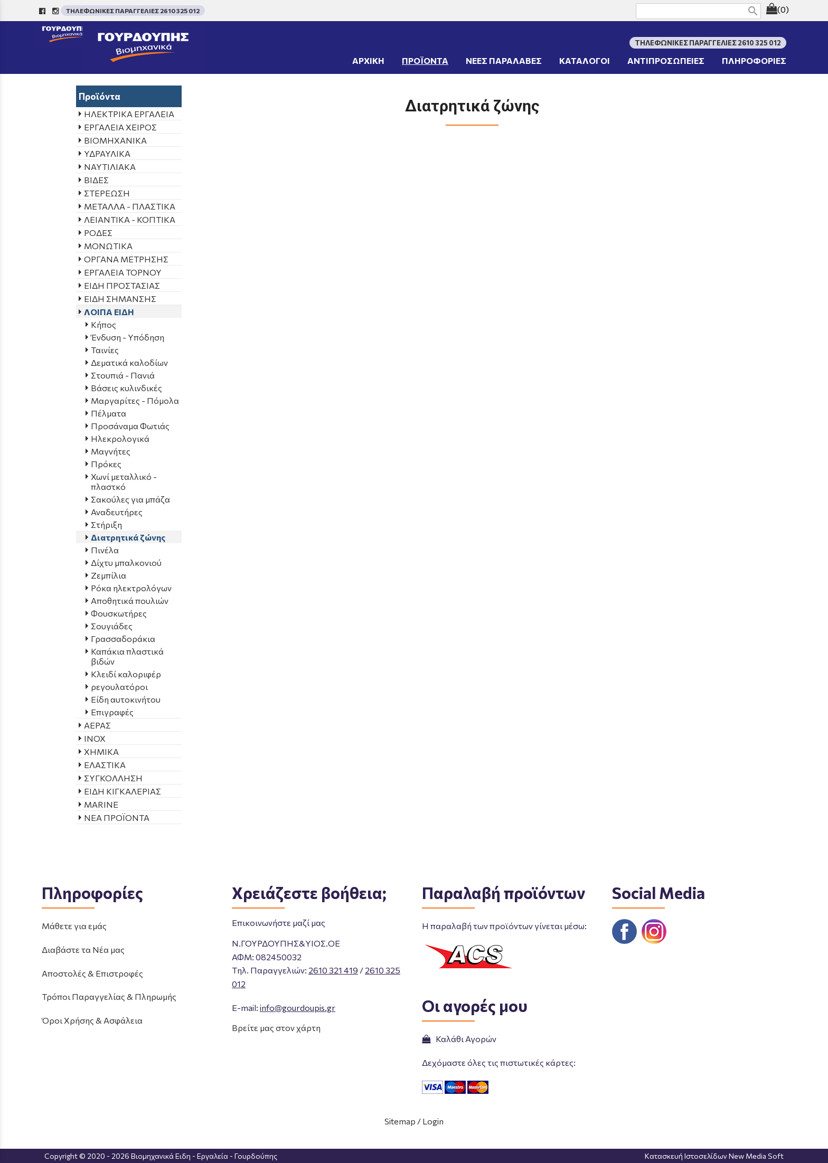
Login (433, 1121)
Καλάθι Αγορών (459, 1039)
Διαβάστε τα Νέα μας (83, 949)
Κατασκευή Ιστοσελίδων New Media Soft (714, 1155)
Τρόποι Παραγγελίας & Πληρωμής (109, 996)
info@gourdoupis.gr (297, 1008)
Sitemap (400, 1121)
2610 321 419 (333, 970)
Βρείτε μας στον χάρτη (276, 1028)
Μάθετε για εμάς (74, 926)
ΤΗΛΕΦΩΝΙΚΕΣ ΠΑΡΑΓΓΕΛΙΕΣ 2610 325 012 (133, 10)
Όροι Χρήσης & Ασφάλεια (92, 1020)
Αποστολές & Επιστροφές (92, 973)
